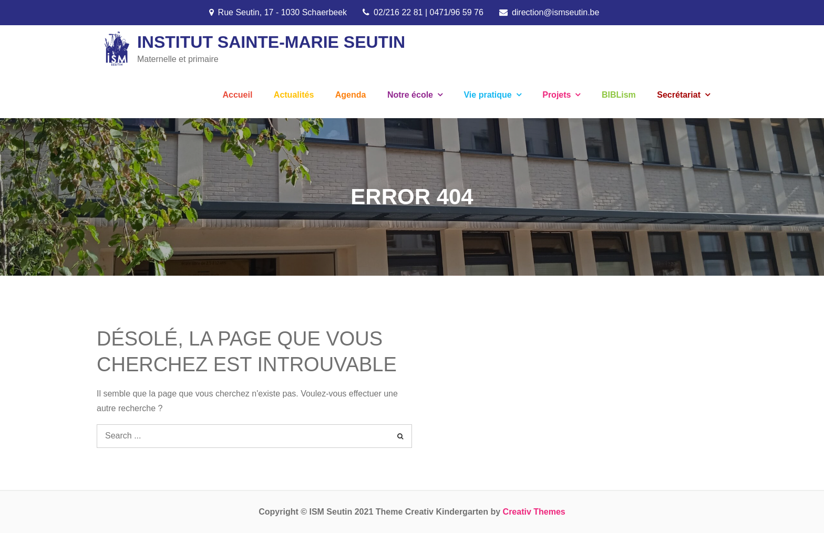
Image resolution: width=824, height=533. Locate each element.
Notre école (410, 94)
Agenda (350, 94)
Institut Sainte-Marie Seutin (271, 42)
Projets (556, 94)
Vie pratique (487, 94)
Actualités (294, 94)
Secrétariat (679, 94)
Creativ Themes (534, 511)
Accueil (237, 94)
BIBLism (619, 94)
